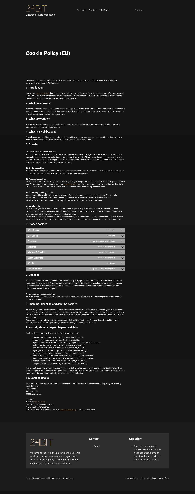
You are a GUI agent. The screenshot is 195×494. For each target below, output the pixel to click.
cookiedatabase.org (68, 409)
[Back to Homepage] (37, 8)
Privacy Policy (132, 478)
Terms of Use (163, 478)
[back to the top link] (42, 442)
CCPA (143, 478)
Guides (92, 10)
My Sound (105, 10)
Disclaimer (151, 478)
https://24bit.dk (43, 93)
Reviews (81, 10)
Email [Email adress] (97, 446)
